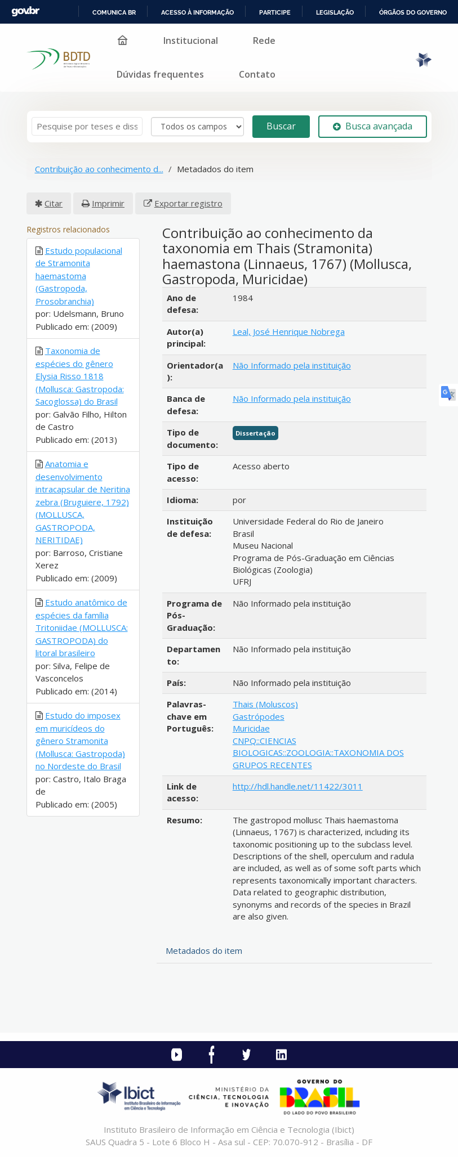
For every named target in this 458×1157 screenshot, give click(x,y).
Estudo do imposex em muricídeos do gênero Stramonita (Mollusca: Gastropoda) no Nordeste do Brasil (80, 741)
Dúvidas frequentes (160, 74)
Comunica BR (114, 12)
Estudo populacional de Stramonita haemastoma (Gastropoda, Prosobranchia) (78, 276)
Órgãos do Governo (413, 12)
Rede (264, 40)
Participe (275, 12)
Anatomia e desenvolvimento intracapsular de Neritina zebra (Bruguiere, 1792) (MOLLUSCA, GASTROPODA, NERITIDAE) (82, 501)
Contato (257, 74)
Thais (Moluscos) (265, 704)
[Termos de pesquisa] (87, 126)
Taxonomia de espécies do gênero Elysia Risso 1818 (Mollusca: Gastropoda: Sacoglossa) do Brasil (79, 376)
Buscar (281, 126)
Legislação (335, 12)
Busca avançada (372, 126)
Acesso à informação (197, 12)
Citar (54, 203)
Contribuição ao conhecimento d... (99, 168)
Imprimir (108, 203)
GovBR (25, 11)
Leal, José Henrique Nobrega (289, 331)
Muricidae (251, 728)
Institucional (190, 40)
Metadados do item (204, 950)
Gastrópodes (258, 716)
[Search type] (197, 126)
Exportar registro (188, 203)
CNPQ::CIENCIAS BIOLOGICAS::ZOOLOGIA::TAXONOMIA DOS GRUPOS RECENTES (318, 752)
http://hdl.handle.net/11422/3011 (298, 786)
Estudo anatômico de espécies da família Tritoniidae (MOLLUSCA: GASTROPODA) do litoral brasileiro (81, 627)
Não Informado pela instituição (292, 365)
